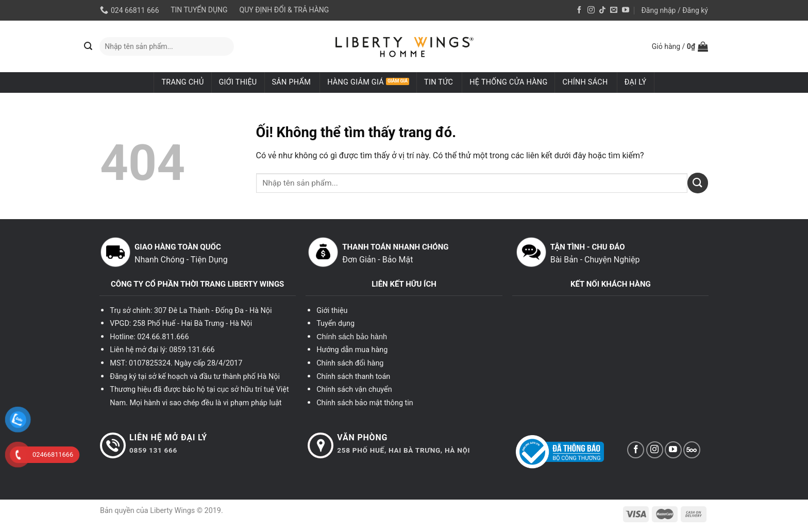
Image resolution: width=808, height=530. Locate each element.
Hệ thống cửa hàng (508, 82)
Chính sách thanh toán (353, 376)
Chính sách (585, 82)
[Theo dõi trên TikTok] (602, 10)
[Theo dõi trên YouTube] (625, 10)
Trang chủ (182, 82)
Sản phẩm (291, 82)
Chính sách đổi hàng (349, 363)
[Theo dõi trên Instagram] (591, 10)
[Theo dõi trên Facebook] (579, 10)
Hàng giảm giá (355, 82)
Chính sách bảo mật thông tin (364, 403)
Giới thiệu (238, 82)
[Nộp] (88, 46)
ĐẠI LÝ (636, 82)
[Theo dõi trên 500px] (691, 449)
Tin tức (438, 82)
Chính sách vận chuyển (354, 389)
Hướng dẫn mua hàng (352, 349)
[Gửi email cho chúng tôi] (613, 10)
